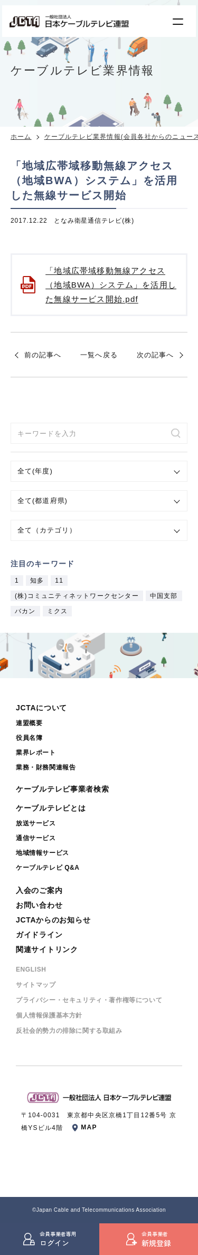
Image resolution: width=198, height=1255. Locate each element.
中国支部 (164, 596)
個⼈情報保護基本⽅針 (49, 1015)
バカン (25, 611)
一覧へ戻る (98, 355)
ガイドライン (39, 934)
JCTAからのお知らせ (53, 920)
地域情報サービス (42, 853)
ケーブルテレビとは (51, 808)
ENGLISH (31, 969)
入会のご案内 (39, 890)
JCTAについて (41, 707)
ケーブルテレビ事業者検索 (62, 789)
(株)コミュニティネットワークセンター (77, 596)
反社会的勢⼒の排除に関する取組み (69, 1030)
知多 (37, 580)
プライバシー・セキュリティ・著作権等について (89, 1000)
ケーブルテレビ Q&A (48, 867)
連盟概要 (29, 723)
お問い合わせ (39, 905)
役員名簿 (29, 737)
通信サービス (36, 838)
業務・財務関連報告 (46, 767)
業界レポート (36, 752)
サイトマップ (36, 984)
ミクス (57, 611)
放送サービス (36, 823)
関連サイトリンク (47, 949)
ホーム (21, 136)
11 (59, 580)
